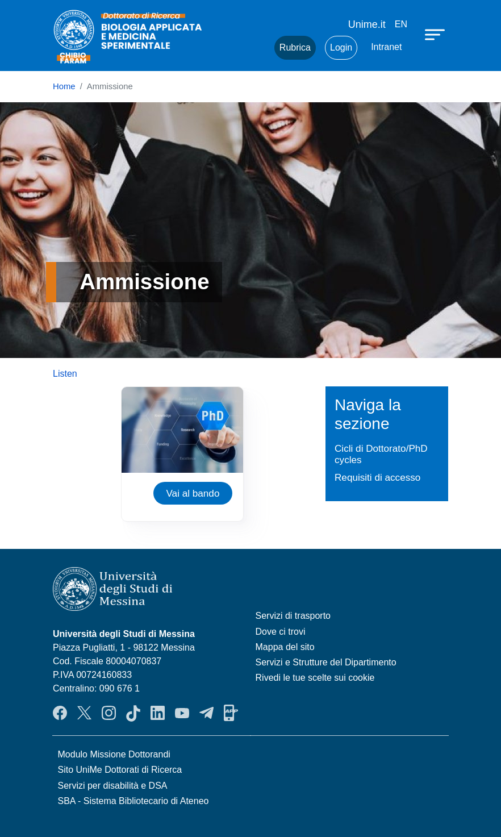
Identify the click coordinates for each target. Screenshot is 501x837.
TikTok (133, 713)
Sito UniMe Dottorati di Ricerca (120, 769)
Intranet (386, 47)
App (231, 713)
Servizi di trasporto (293, 616)
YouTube (182, 713)
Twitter (84, 713)
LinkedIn (158, 713)
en (401, 24)
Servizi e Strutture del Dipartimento (326, 662)
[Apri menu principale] (436, 34)
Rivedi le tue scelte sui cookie (315, 677)
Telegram (206, 713)
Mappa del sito (285, 647)
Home (64, 86)
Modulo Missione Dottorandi (114, 754)
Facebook (60, 713)
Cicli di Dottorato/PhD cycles (381, 454)
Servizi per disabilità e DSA (113, 785)
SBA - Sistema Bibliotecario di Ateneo (133, 801)
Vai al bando (192, 493)
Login (341, 47)
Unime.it (367, 24)
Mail (251, 48)
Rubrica (295, 47)
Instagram (109, 713)
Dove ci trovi (281, 631)
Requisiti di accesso (377, 477)
